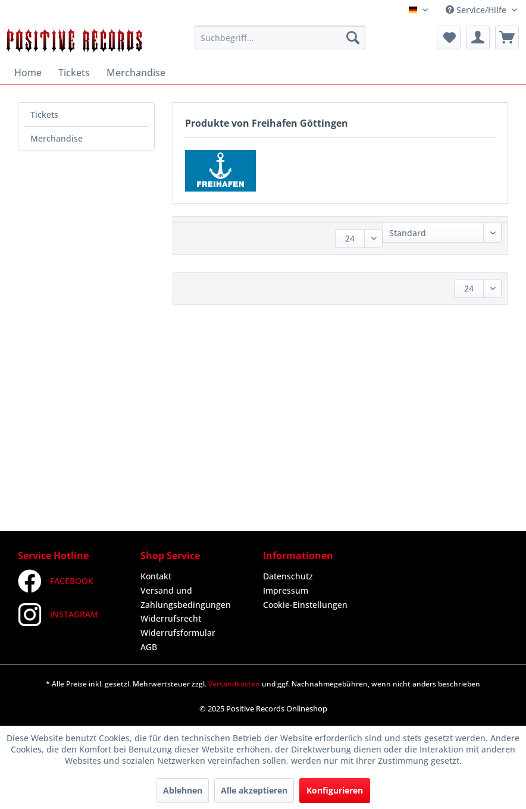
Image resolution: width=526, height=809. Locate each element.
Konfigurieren (334, 790)
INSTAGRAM (58, 614)
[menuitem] (280, 37)
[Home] (28, 72)
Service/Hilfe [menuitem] (477, 9)
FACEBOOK (55, 581)
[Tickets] (74, 72)
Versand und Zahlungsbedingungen (185, 597)
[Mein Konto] (478, 37)
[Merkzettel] (449, 37)
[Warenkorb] (507, 37)
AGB (148, 647)
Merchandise (56, 138)
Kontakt (155, 576)
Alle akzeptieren (254, 790)
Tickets (44, 114)
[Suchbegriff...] (280, 37)
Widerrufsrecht (170, 618)
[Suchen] (352, 37)
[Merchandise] (136, 72)
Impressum (285, 590)
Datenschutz (288, 576)
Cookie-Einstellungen (305, 604)
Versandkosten (234, 684)
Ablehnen (182, 790)
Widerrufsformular (177, 632)
